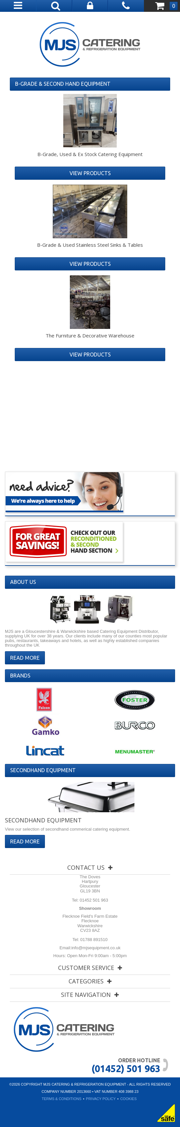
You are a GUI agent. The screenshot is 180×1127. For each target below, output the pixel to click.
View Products (90, 173)
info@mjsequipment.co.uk (96, 947)
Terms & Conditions (61, 1099)
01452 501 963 (93, 900)
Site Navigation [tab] (86, 995)
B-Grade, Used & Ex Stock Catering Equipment (90, 154)
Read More (25, 658)
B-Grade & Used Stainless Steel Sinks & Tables (90, 245)
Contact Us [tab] (86, 867)
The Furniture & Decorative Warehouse (90, 335)
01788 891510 (93, 939)
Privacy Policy (101, 1099)
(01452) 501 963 (125, 1068)
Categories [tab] (86, 981)
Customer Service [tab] (86, 968)
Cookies (128, 1099)
